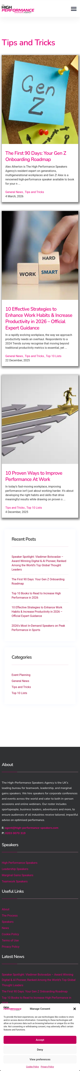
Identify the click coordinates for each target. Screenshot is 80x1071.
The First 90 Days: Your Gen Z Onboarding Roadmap (35, 156)
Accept (40, 1039)
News (5, 928)
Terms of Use (10, 940)
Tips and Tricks (34, 192)
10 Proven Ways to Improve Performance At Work (33, 476)
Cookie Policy (32, 1066)
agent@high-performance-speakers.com (31, 828)
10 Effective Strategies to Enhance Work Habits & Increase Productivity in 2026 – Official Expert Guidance (38, 318)
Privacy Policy (47, 1066)
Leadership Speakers (15, 869)
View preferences (40, 1059)
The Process (10, 915)
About (5, 909)
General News (14, 192)
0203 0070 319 (15, 833)
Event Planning (21, 675)
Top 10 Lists (53, 356)
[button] (74, 1009)
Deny (40, 1049)
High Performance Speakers (19, 862)
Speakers (8, 921)
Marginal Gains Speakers (17, 875)
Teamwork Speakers (15, 881)
